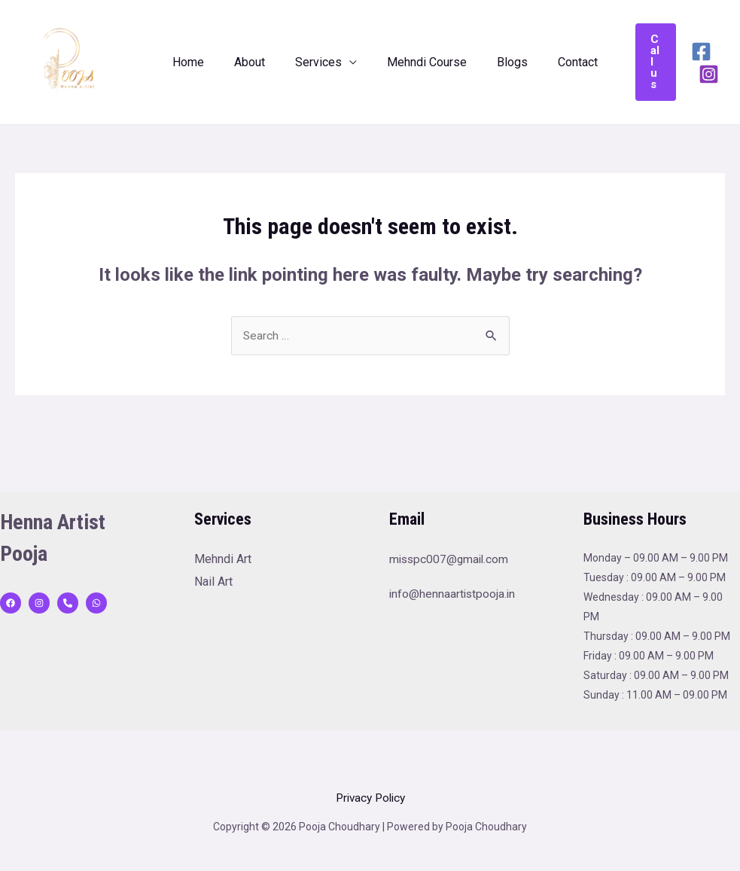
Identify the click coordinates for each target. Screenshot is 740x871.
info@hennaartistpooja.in (453, 594)
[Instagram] (692, 74)
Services (303, 62)
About (240, 62)
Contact (545, 62)
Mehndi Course (406, 62)
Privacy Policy (370, 798)
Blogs (485, 62)
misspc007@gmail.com (451, 560)
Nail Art (213, 582)
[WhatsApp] (96, 603)
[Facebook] (685, 51)
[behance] (67, 603)
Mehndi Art (222, 560)
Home (185, 62)
